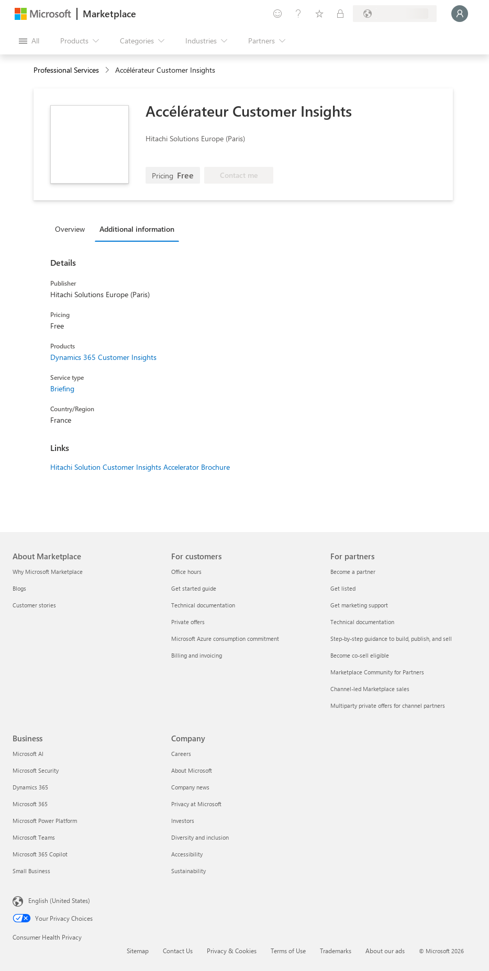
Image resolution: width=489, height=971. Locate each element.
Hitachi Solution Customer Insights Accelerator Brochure (140, 467)
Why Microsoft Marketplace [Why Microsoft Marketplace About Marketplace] (48, 571)
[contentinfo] (108, 70)
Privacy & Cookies (232, 950)
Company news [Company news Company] (190, 787)
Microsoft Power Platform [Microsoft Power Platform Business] (45, 821)
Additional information (136, 229)
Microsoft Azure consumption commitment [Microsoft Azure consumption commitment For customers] (225, 638)
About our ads (385, 950)
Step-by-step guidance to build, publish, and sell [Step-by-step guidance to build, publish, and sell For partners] (391, 638)
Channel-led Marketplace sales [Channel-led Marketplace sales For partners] (369, 689)
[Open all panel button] (29, 40)
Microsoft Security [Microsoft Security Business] (36, 770)
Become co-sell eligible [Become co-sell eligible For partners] (359, 655)
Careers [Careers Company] (181, 754)
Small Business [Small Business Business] (31, 871)
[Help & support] (298, 13)
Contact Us (178, 950)
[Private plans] (340, 13)
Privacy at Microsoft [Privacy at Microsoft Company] (196, 804)
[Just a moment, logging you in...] (459, 13)
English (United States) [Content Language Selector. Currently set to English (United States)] (59, 900)
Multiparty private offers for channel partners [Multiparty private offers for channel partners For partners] (387, 705)
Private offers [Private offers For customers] (188, 622)
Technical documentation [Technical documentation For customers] (203, 605)
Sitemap (138, 950)
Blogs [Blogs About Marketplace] (19, 588)
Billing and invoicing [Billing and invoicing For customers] (196, 655)
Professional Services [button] (66, 70)
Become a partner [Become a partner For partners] (352, 571)
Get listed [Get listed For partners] (342, 588)
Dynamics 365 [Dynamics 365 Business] (30, 787)
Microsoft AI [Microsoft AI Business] (28, 754)
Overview (70, 229)
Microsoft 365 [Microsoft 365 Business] (30, 804)
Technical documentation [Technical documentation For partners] (362, 622)
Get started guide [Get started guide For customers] (193, 588)
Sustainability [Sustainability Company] (188, 871)
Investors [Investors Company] (182, 821)
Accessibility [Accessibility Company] (187, 854)
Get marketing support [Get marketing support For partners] (359, 605)
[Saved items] (319, 13)
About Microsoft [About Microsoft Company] (191, 770)
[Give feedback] (277, 13)
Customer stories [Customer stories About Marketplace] (34, 605)
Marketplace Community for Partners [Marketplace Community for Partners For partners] (377, 672)
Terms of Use (288, 950)
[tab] (72, 228)
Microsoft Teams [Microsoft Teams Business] (34, 837)
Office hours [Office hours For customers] (186, 571)
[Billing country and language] (395, 13)
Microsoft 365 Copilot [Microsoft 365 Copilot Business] (40, 854)
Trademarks (335, 950)
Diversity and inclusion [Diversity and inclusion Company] (200, 837)
